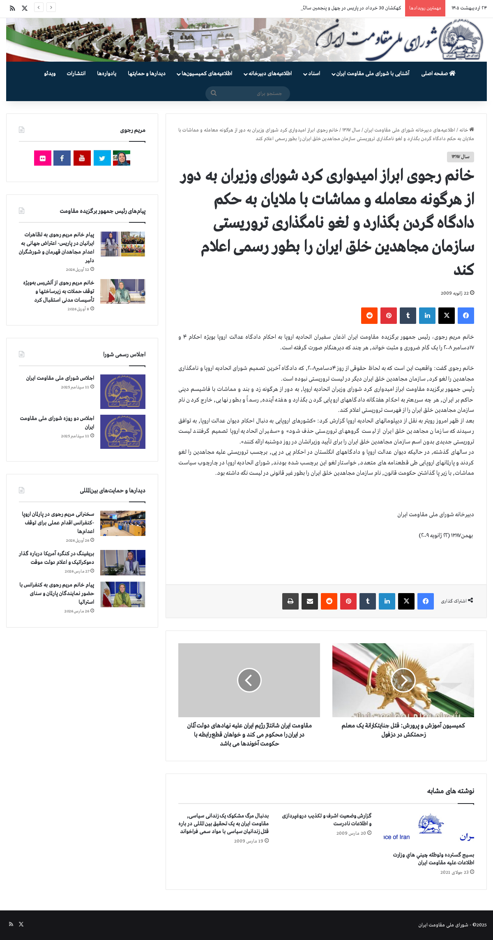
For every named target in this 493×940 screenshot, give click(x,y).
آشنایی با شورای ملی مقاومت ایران (372, 73)
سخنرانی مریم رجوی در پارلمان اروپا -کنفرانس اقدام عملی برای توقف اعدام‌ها (58, 523)
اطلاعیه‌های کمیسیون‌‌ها (207, 73)
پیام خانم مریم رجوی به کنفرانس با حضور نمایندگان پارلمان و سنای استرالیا (56, 594)
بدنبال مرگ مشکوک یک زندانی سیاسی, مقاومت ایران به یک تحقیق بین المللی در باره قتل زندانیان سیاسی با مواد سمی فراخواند (223, 824)
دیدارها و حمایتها (147, 73)
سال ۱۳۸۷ (351, 130)
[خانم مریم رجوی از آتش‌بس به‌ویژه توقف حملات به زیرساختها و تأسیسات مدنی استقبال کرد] (122, 291)
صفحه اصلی (438, 73)
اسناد (314, 73)
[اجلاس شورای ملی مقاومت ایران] (122, 391)
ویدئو (49, 73)
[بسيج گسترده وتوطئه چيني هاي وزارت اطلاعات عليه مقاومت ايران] (429, 829)
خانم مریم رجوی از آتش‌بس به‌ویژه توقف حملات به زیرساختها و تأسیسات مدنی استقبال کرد (58, 291)
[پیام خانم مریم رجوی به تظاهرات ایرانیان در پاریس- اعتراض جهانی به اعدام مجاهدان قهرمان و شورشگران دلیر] (122, 243)
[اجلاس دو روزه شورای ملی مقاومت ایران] (122, 432)
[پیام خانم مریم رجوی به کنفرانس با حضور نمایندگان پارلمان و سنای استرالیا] (122, 594)
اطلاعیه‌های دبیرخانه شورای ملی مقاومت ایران (409, 130)
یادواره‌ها (106, 73)
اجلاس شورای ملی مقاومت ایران (60, 378)
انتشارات (76, 73)
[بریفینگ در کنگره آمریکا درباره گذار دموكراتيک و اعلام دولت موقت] (122, 563)
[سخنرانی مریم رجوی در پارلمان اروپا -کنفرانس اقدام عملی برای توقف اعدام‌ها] (122, 523)
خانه (466, 130)
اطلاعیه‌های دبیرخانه (270, 73)
